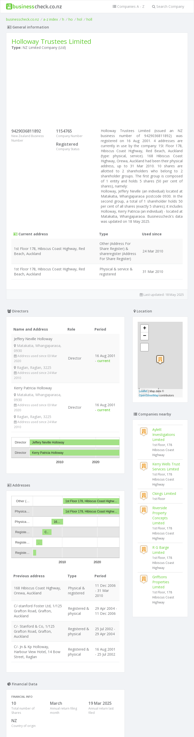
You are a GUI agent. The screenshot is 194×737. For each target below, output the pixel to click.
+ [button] (144, 328)
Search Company (168, 6)
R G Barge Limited (160, 550)
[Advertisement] (97, 90)
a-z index (50, 19)
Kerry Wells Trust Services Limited (166, 466)
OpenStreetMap (149, 395)
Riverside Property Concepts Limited (160, 515)
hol (79, 19)
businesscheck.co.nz (22, 19)
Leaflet (143, 391)
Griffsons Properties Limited (160, 581)
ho (70, 19)
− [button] (144, 336)
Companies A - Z (128, 6)
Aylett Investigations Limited (163, 434)
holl (89, 19)
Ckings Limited (164, 493)
